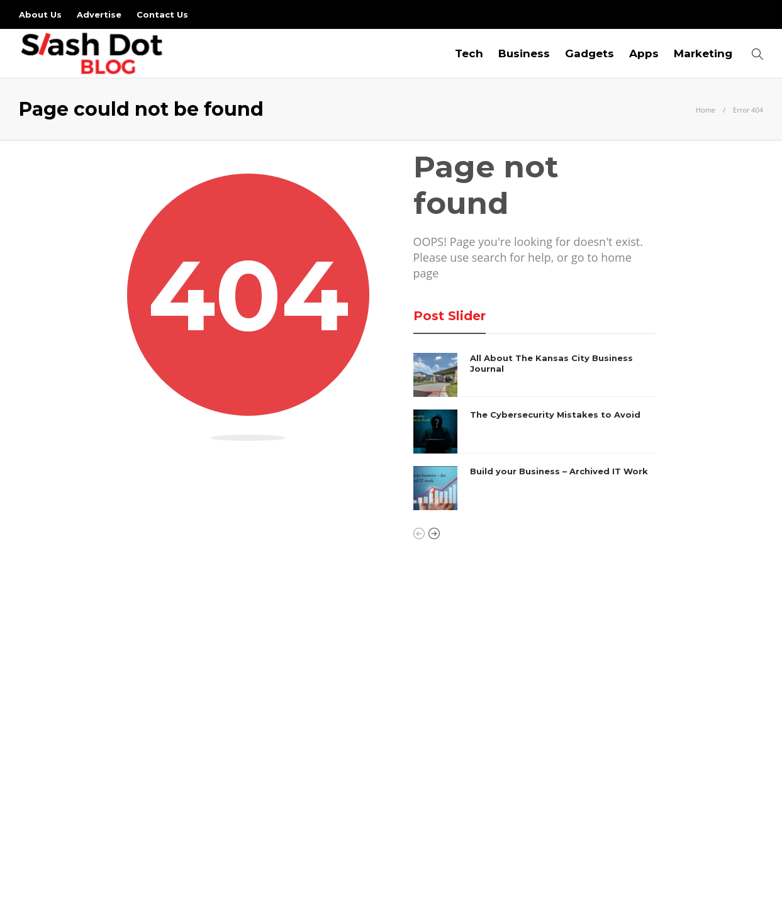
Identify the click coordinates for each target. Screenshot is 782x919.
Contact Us (162, 14)
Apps (644, 53)
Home (705, 109)
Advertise (99, 14)
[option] (534, 431)
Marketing (703, 53)
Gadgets (589, 53)
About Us (40, 14)
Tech (469, 53)
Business (524, 53)
